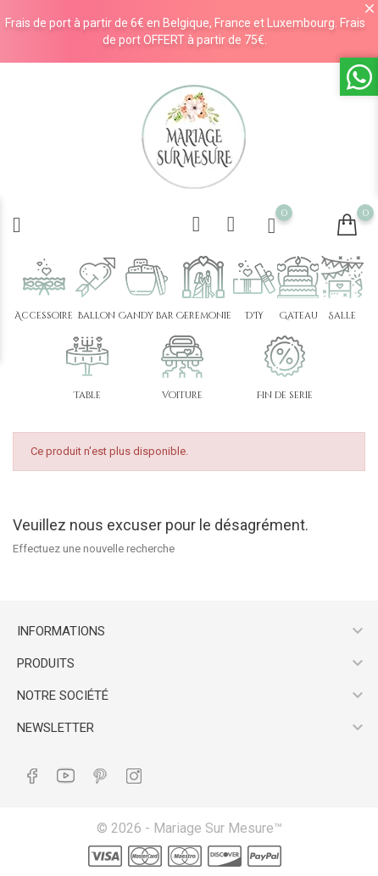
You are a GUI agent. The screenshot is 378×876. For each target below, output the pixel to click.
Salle (342, 315)
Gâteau (298, 315)
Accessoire (43, 315)
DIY (254, 315)
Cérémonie (203, 315)
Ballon (96, 315)
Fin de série (285, 395)
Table (87, 395)
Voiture (182, 395)
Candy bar (146, 315)
